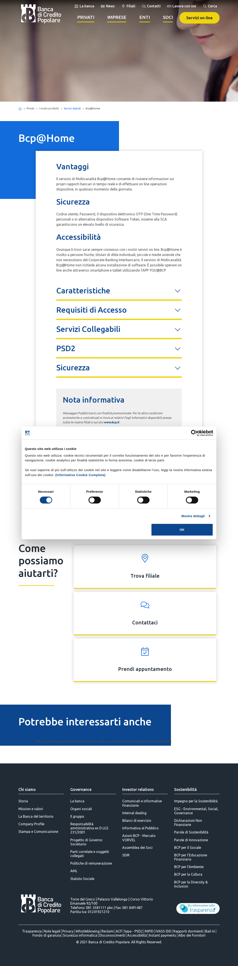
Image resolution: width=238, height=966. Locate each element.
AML (73, 871)
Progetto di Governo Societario (86, 842)
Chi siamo (27, 789)
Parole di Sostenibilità (191, 832)
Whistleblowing (88, 931)
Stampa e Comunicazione (38, 831)
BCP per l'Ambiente (189, 867)
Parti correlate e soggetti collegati (89, 854)
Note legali (52, 931)
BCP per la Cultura (188, 874)
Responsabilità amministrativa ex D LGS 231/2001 (89, 828)
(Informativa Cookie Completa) (80, 475)
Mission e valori (30, 809)
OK (182, 529)
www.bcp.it (111, 422)
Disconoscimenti (112, 935)
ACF (119, 931)
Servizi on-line (199, 18)
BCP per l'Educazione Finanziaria (190, 857)
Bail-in (210, 931)
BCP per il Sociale (187, 847)
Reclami (107, 931)
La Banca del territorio (35, 816)
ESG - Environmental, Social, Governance (196, 811)
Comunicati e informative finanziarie (142, 803)
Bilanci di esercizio (136, 820)
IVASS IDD (163, 931)
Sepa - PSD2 (133, 931)
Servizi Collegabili (88, 329)
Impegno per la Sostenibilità (196, 801)
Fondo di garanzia (46, 935)
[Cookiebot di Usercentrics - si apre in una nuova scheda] (194, 433)
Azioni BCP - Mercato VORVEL (139, 838)
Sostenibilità (185, 789)
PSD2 (65, 348)
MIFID (149, 931)
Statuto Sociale (82, 879)
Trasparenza (32, 931)
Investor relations (138, 789)
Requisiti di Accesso (91, 309)
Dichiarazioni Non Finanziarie (188, 823)
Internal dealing (134, 813)
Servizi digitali (72, 108)
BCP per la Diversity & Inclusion (191, 884)
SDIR (126, 855)
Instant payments (162, 935)
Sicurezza (73, 367)
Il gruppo (77, 816)
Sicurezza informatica (80, 935)
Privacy (68, 931)
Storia (23, 801)
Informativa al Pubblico (140, 828)
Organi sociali (81, 809)
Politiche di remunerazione (91, 863)
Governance (81, 789)
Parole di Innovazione (191, 840)
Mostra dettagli (193, 516)
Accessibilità (137, 935)
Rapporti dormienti (188, 931)
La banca (77, 801)
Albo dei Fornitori (192, 935)
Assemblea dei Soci (137, 847)
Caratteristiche (83, 290)
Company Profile (31, 824)
